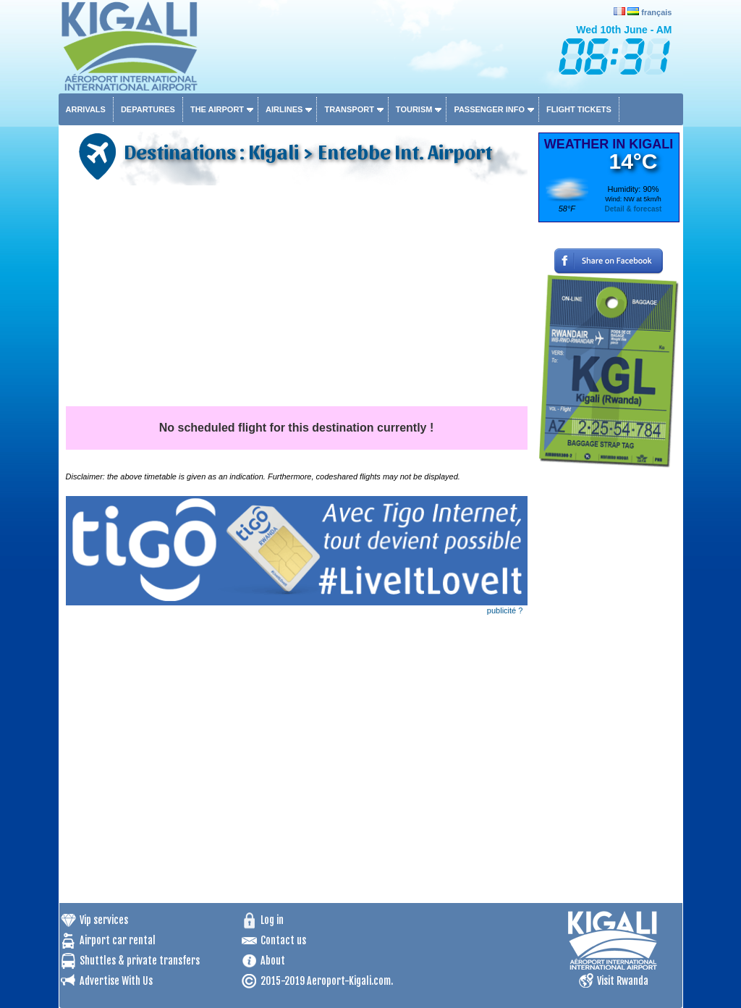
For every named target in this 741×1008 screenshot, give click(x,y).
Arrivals (86, 109)
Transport (348, 109)
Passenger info (489, 109)
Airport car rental (118, 940)
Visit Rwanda (622, 981)
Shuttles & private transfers (140, 960)
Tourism (414, 109)
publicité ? (505, 610)
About (273, 960)
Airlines (284, 109)
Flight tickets (578, 109)
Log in (272, 920)
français (656, 12)
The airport (217, 109)
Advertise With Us (116, 981)
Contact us (283, 940)
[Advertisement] (297, 297)
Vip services (104, 920)
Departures (148, 109)
